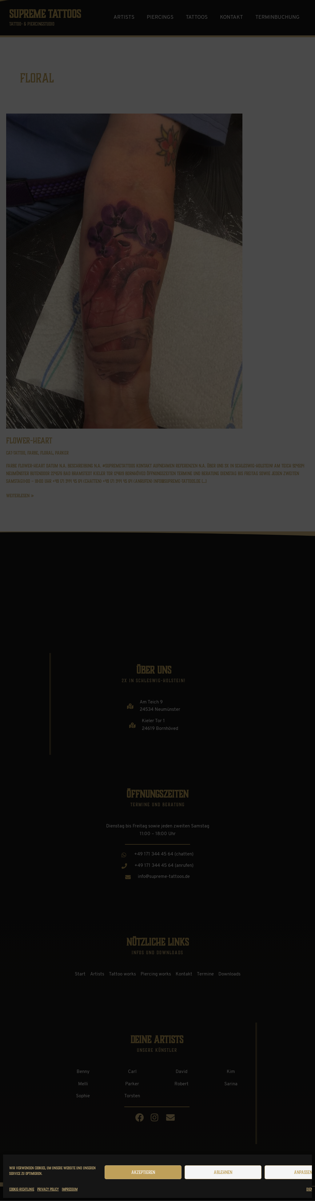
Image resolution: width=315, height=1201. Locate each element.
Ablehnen (223, 1172)
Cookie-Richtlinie (21, 1189)
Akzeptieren (143, 1172)
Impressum (70, 1189)
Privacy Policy (48, 1189)
